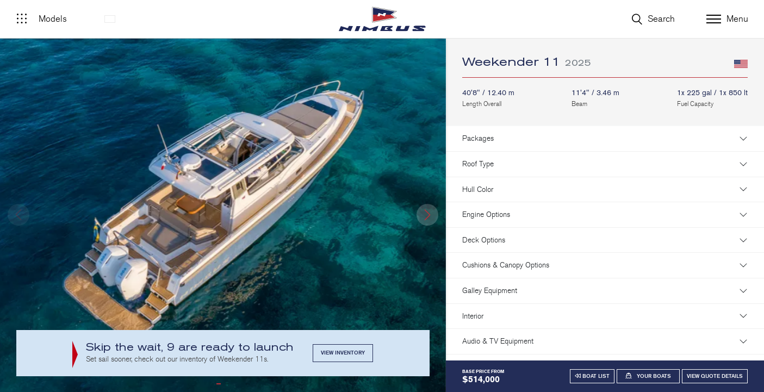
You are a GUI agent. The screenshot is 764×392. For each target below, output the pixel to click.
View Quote (715, 375)
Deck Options (483, 240)
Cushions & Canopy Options (505, 265)
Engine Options (486, 214)
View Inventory (343, 353)
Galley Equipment (489, 290)
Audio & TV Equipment (497, 341)
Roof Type (478, 164)
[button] (427, 215)
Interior (472, 316)
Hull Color (477, 189)
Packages (478, 138)
